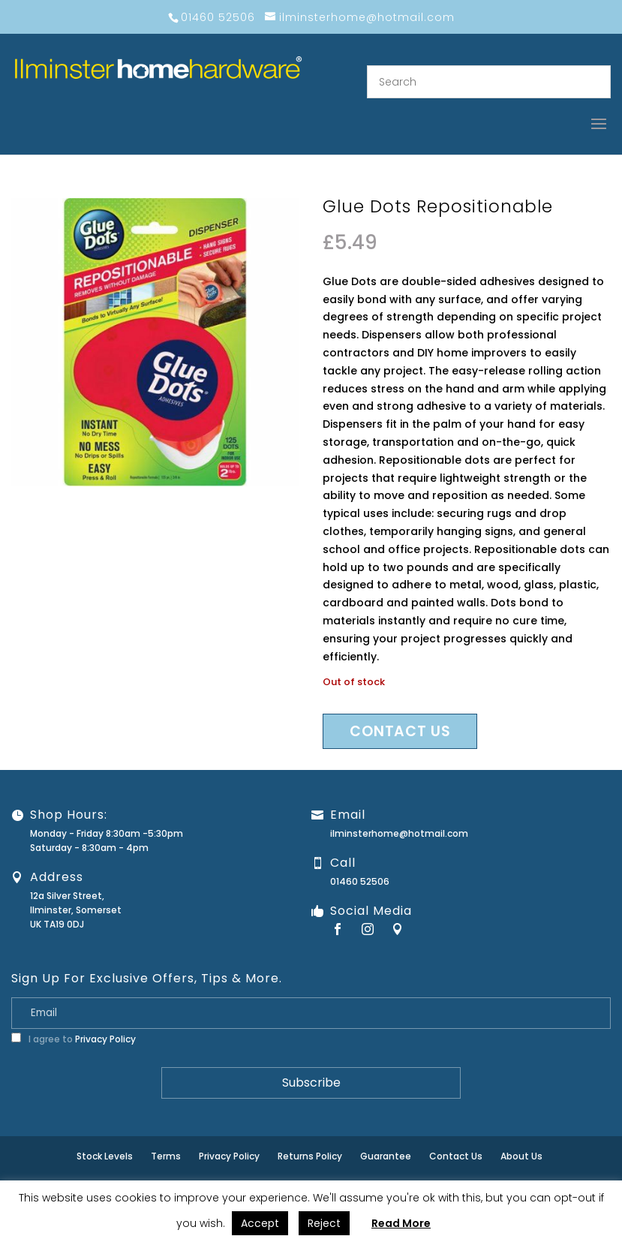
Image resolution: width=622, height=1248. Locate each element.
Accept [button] (260, 1223)
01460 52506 (359, 881)
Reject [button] (324, 1223)
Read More (401, 1223)
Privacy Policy (105, 1039)
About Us (521, 1156)
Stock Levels (105, 1156)
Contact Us (455, 1156)
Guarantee (385, 1156)
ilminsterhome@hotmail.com (399, 833)
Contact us (400, 731)
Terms (166, 1156)
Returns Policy (310, 1156)
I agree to (73, 1039)
